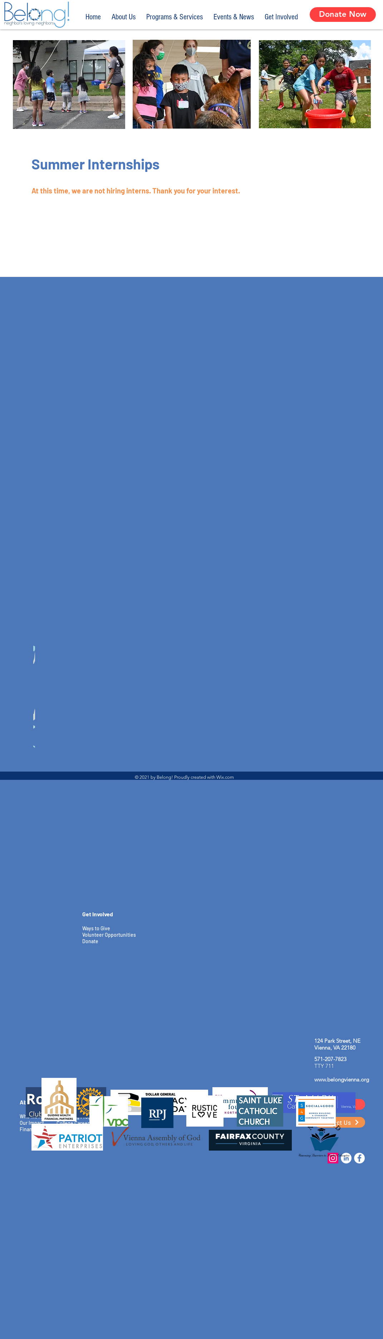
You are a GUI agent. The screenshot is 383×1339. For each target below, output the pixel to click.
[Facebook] (359, 1158)
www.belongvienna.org (341, 1079)
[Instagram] (333, 1158)
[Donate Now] (343, 14)
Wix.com (225, 777)
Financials (31, 1129)
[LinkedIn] (346, 1158)
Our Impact (32, 1123)
